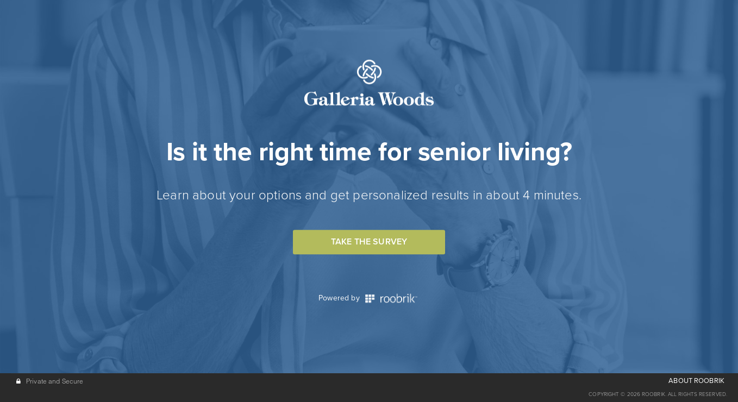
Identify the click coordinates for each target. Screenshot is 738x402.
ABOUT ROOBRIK (696, 380)
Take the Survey (369, 241)
